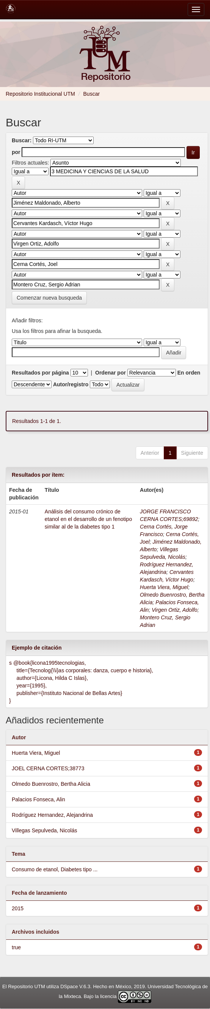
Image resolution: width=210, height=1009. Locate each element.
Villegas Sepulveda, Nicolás (44, 830)
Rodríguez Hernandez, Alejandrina (52, 815)
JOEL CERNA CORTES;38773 (48, 768)
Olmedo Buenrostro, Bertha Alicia (51, 784)
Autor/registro (70, 384)
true (16, 947)
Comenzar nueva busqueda (49, 298)
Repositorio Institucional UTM (40, 94)
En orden (189, 373)
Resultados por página (40, 373)
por (16, 152)
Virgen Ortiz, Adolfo (174, 610)
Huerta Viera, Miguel (164, 587)
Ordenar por (110, 373)
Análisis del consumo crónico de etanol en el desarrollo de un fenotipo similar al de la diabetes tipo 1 (88, 519)
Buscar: (21, 140)
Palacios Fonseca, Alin (38, 799)
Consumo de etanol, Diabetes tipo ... (54, 869)
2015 (18, 908)
